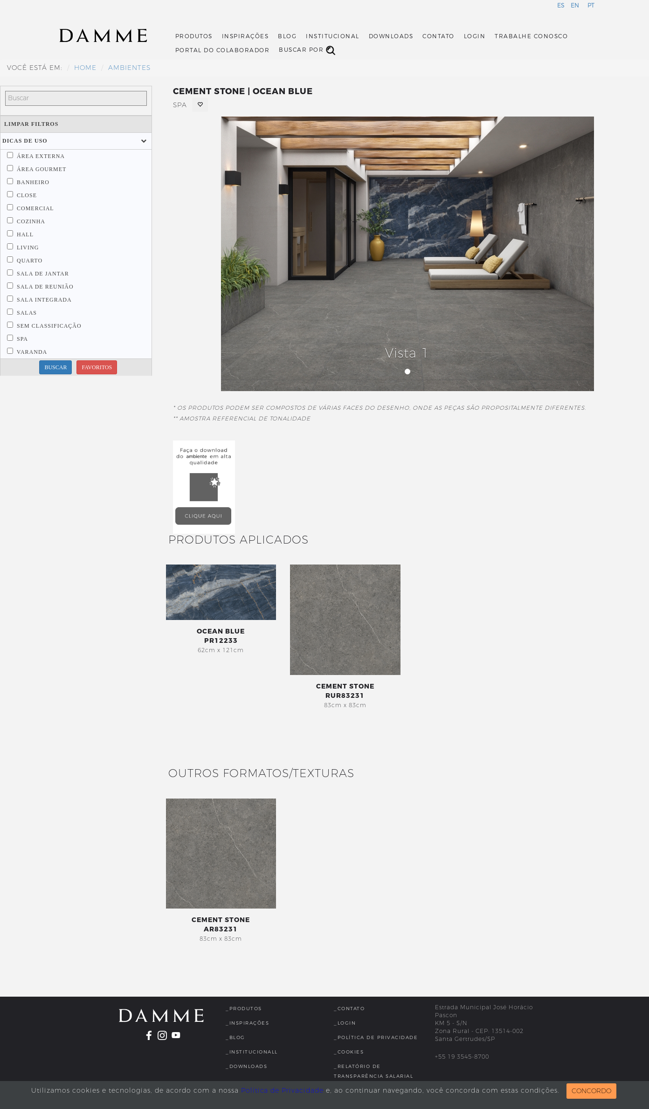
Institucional (332, 36)
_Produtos (244, 1009)
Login (475, 36)
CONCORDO (591, 1091)
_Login (345, 1023)
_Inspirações (247, 1023)
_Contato (349, 1009)
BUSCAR (55, 367)
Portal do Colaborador (222, 50)
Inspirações (245, 36)
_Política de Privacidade (376, 1037)
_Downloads (246, 1066)
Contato (438, 36)
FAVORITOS (97, 367)
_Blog (235, 1037)
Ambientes (129, 67)
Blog (287, 36)
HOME (85, 67)
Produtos (194, 36)
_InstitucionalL (252, 1052)
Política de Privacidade (282, 1090)
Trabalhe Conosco (531, 36)
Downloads (391, 36)
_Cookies (349, 1052)
